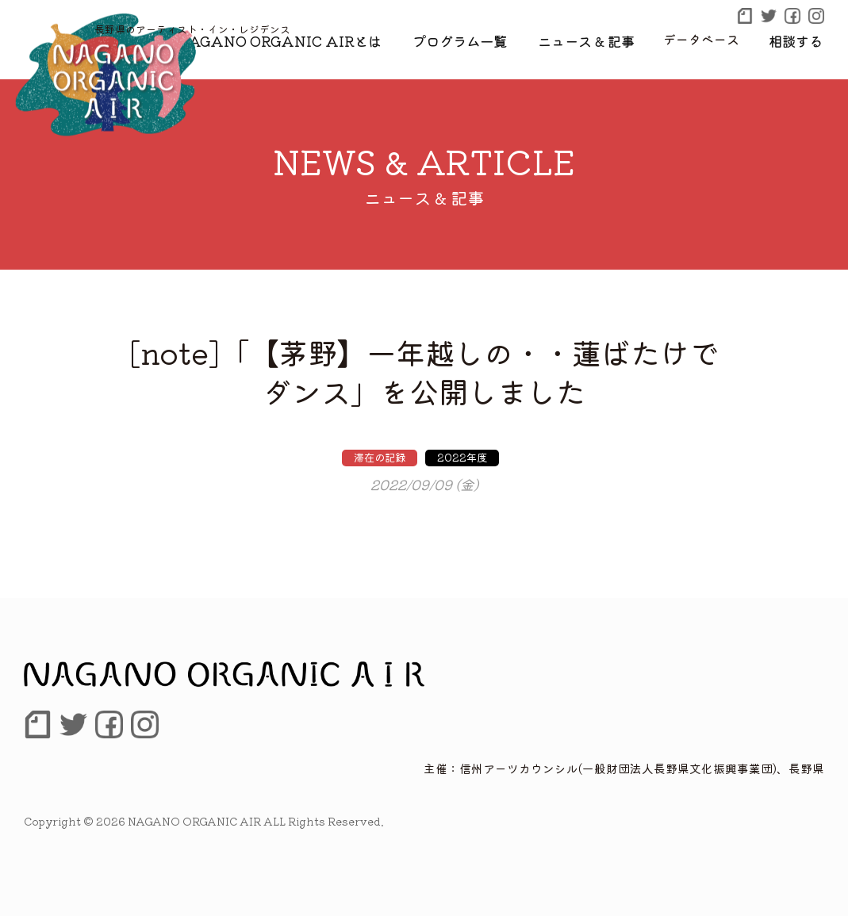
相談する (798, 38)
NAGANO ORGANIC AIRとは (316, 38)
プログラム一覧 (480, 38)
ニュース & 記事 (597, 38)
